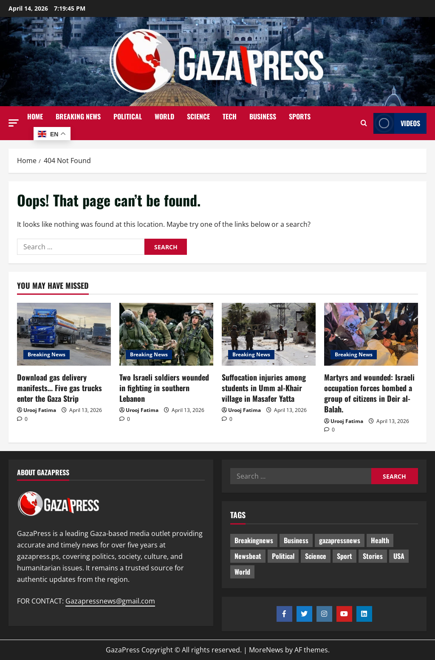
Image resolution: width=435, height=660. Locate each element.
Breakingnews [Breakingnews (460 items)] (253, 540)
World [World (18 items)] (242, 572)
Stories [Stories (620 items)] (373, 556)
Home (35, 116)
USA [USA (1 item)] (398, 556)
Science (198, 116)
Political (127, 116)
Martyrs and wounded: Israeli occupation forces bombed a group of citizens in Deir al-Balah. (369, 393)
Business (262, 116)
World (164, 116)
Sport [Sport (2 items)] (344, 556)
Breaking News (78, 116)
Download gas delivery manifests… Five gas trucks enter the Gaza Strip (59, 388)
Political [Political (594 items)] (283, 556)
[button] (13, 123)
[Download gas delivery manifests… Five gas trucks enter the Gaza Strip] (64, 334)
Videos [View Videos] (396, 123)
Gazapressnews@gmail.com (110, 601)
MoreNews (266, 649)
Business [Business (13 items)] (296, 540)
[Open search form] (364, 123)
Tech (230, 116)
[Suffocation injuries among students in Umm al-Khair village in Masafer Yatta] (269, 334)
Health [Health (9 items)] (380, 540)
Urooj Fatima (39, 410)
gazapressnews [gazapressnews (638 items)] (339, 540)
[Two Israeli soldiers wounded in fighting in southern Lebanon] (166, 334)
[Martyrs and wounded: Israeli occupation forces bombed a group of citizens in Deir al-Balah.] (371, 334)
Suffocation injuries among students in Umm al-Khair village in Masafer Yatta (264, 388)
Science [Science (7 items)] (315, 556)
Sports (300, 116)
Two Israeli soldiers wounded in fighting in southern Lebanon (164, 388)
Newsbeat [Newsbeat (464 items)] (247, 556)
